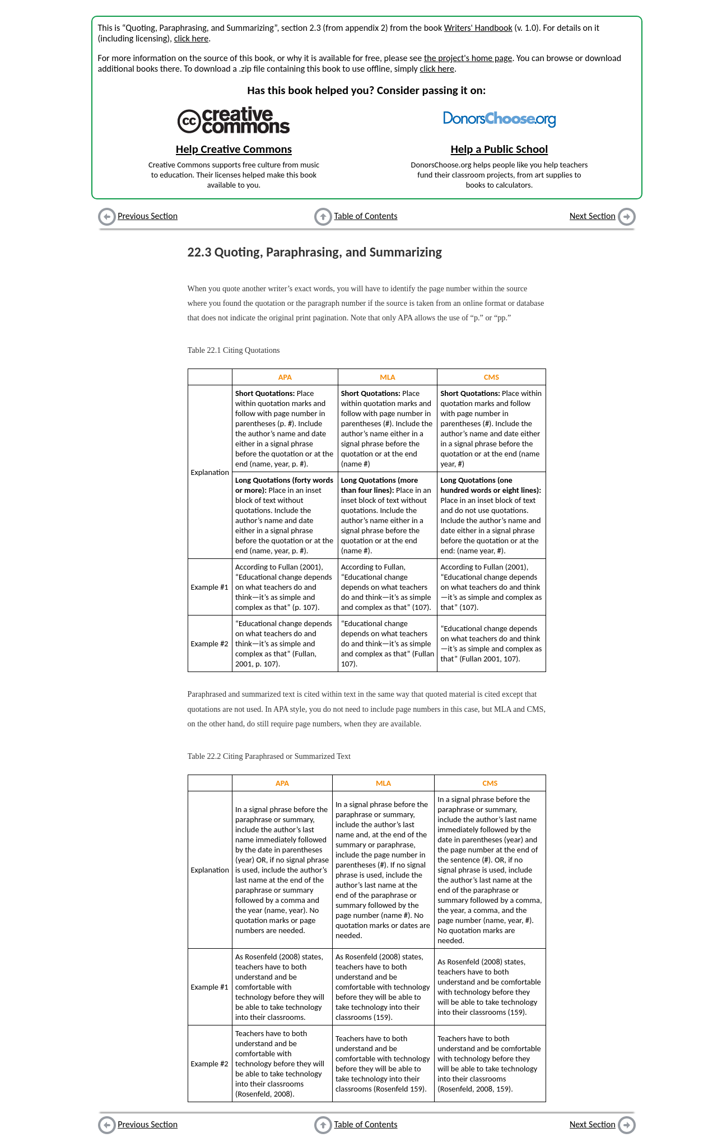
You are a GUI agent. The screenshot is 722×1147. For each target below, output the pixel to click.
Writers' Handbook (478, 27)
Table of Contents (366, 216)
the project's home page (468, 58)
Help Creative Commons (234, 149)
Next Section (593, 216)
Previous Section (148, 216)
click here (191, 38)
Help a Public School (499, 149)
